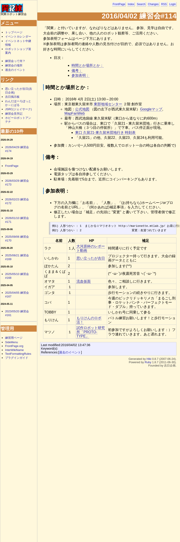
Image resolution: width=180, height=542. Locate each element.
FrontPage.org (14, 346)
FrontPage (119, 4)
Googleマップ (151, 109)
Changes (153, 4)
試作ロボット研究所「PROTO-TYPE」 (90, 332)
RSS (164, 4)
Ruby (148, 362)
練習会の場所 (13, 65)
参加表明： (80, 75)
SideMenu (11, 342)
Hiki (149, 359)
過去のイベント (70, 352)
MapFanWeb (74, 113)
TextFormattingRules (18, 353)
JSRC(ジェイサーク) (18, 109)
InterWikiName (14, 350)
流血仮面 (83, 281)
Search (141, 4)
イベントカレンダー (18, 36)
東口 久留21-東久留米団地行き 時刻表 (105, 132)
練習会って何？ (15, 61)
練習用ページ (13, 337)
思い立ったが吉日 (90, 258)
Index (131, 4)
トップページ (13, 32)
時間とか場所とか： (88, 65)
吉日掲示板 (12, 96)
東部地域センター (108, 104)
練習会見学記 (13, 113)
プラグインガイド (16, 357)
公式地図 (82, 109)
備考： (77, 70)
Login (172, 4)
